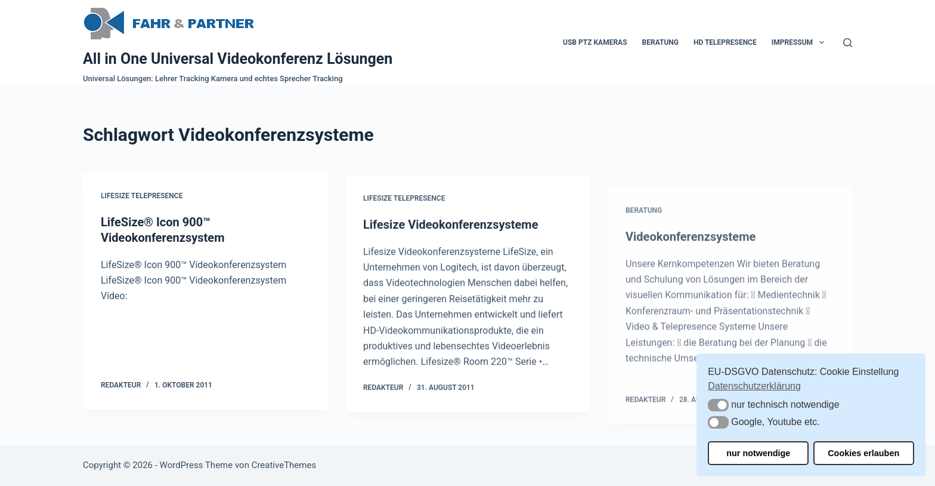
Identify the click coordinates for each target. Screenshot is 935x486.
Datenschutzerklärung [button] (754, 386)
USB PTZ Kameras (595, 42)
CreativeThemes (284, 465)
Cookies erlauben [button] (863, 453)
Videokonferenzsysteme (691, 258)
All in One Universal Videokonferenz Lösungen (237, 58)
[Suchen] (847, 42)
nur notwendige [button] (758, 453)
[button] (718, 405)
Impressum (800, 42)
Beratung (660, 42)
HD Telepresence (725, 42)
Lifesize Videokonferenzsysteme (450, 229)
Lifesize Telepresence (141, 196)
